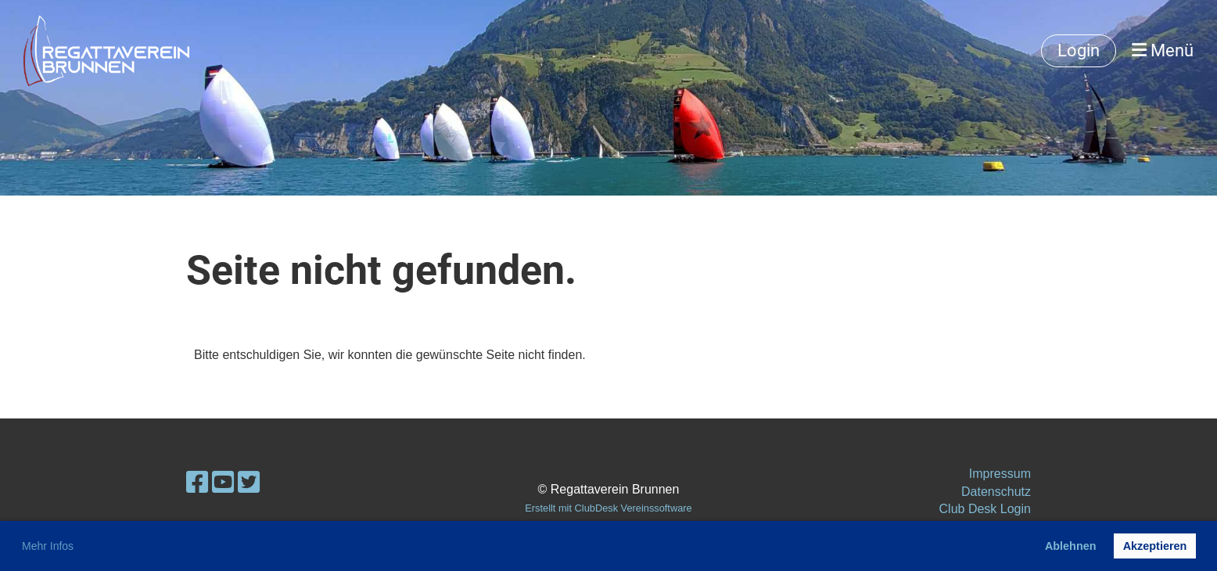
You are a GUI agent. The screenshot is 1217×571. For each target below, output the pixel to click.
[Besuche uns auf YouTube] (223, 483)
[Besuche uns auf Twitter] (249, 483)
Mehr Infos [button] (48, 546)
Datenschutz (996, 491)
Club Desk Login (985, 508)
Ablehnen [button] (1071, 546)
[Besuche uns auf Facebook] (197, 483)
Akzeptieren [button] (1155, 546)
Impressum (1000, 473)
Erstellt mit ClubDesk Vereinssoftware (608, 508)
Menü (1163, 50)
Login (1078, 50)
